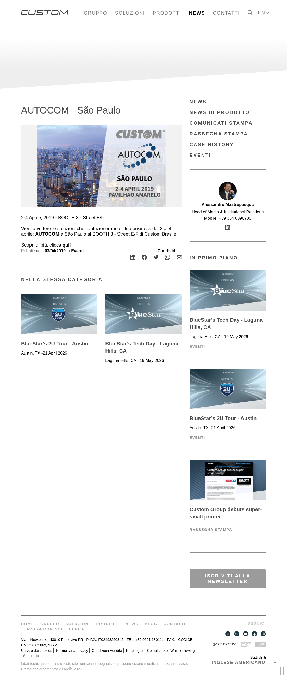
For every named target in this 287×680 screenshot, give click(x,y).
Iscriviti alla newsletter (228, 578)
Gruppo (95, 13)
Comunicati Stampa (221, 123)
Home (27, 624)
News (197, 13)
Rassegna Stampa (219, 133)
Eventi (77, 251)
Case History (212, 144)
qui (66, 245)
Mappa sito (31, 656)
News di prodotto (220, 112)
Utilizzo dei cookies (36, 650)
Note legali (134, 650)
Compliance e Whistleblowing (171, 650)
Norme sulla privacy (72, 650)
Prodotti (167, 13)
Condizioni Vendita (107, 650)
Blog (151, 624)
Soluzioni (130, 13)
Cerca (76, 629)
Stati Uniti (258, 657)
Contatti (226, 13)
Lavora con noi (43, 629)
